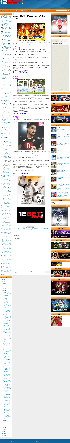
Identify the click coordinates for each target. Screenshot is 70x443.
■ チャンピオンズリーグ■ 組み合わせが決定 (6, 311)
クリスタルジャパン (5, 255)
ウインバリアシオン (7, 251)
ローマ (6, 58)
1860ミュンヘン (7, 224)
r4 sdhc (60, 441)
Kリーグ (7, 240)
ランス (4, 209)
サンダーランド (6, 116)
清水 (20, 229)
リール (8, 173)
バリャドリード (6, 169)
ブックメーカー (5, 19)
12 (3, 283)
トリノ (6, 131)
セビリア (4, 76)
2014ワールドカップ (6, 20)
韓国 (3, 65)
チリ (7, 97)
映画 (2, 274)
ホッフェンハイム (7, 172)
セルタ (10, 146)
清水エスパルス (25, 229)
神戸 (18, 229)
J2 (5, 82)
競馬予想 (9, 115)
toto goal (7, 47)
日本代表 (9, 40)
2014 (3, 433)
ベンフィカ (5, 207)
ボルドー (2, 164)
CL (9, 54)
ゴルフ (4, 108)
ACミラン (3, 48)
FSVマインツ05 (4, 71)
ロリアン (9, 209)
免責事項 (7, 271)
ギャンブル (9, 62)
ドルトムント (4, 43)
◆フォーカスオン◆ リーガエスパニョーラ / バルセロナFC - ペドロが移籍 (7, 383)
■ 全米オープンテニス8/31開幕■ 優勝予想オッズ (6, 322)
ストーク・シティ (7, 123)
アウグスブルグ (6, 134)
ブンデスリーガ (7, 31)
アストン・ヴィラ (7, 111)
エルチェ (9, 120)
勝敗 (9, 82)
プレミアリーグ (22, 10)
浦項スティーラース (4, 221)
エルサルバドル (8, 229)
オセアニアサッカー (4, 252)
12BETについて (9, 10)
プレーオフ (6, 171)
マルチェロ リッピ (4, 236)
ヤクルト (9, 129)
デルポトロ (7, 217)
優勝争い (8, 152)
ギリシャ (4, 126)
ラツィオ (5, 92)
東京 (31, 229)
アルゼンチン (8, 52)
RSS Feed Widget (60, 89)
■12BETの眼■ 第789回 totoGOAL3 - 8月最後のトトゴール (7, 338)
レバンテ (7, 150)
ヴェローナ (7, 157)
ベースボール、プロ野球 (6, 84)
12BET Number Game (42, 441)
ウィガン (4, 206)
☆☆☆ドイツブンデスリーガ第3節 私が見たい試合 (7, 333)
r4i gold (54, 441)
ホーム (2, 10)
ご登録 (15, 10)
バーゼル (5, 187)
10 (3, 287)
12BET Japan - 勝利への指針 (21, 441)
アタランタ (6, 153)
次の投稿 (15, 272)
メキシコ (8, 103)
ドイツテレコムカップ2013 (7, 262)
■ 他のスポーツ (63, 41)
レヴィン (7, 270)
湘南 (10, 133)
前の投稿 (47, 272)
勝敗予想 (4, 16)
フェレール (4, 266)
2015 (3, 281)
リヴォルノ (8, 220)
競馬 (4, 120)
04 (3, 425)
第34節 (4, 222)
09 (3, 288)
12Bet (19, 228)
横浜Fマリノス (6, 85)
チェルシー (8, 38)
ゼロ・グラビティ (5, 258)
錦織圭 (6, 77)
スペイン (6, 73)
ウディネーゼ (3, 135)
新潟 (6, 101)
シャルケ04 (5, 96)
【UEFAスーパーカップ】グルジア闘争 (7, 356)
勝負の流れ (8, 74)
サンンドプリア (8, 256)
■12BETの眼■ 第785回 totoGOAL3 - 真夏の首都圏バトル (6, 403)
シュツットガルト (7, 122)
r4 (52, 441)
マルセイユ (5, 124)
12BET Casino (33, 441)
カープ (9, 160)
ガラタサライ (6, 184)
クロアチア (3, 104)
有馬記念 (7, 203)
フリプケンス (9, 266)
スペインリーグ (7, 25)
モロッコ (9, 236)
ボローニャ (8, 199)
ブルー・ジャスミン (5, 267)
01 (3, 431)
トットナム (8, 107)
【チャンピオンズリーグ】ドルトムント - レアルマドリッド (63, 136)
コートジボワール (6, 145)
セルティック (5, 156)
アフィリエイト (38, 10)
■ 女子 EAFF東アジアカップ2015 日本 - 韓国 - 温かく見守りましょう (7, 390)
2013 (3, 435)
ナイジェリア (7, 127)
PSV (1, 198)
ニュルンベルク (6, 179)
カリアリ (9, 154)
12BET (28, 441)
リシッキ (8, 237)
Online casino (3, 225)
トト (39, 228)
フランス (9, 63)
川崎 (29, 229)
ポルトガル (5, 89)
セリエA (9, 24)
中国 (6, 110)
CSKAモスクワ (3, 175)
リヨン (7, 164)
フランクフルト (5, 149)
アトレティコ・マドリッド (6, 46)
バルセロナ (3, 36)
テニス (7, 69)
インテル (2, 62)
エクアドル (4, 160)
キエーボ (9, 176)
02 (3, 429)
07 (3, 420)
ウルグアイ (3, 86)
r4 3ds (58, 441)
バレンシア (5, 112)
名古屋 (10, 110)
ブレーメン (8, 180)
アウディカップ (6, 244)
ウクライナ (6, 198)
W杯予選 (4, 130)
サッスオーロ (4, 146)
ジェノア (2, 118)
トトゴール (43, 228)
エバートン (9, 93)
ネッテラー (30, 10)
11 (3, 285)
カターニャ (6, 168)
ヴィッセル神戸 (30, 228)
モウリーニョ (3, 201)
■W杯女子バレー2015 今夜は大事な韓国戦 (7, 294)
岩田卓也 (4, 239)
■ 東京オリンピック (57, 43)
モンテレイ (3, 237)
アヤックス (3, 213)
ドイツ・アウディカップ (6, 263)
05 (3, 423)
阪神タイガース (7, 143)
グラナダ (9, 138)
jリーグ (25, 228)
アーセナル (6, 42)
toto (9, 48)
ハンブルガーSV (6, 139)
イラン (7, 114)
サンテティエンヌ (4, 161)
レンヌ (4, 183)
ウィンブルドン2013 (7, 214)
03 (3, 427)
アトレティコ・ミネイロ (6, 205)
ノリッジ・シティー (7, 148)
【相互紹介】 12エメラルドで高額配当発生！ (7, 368)
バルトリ (3, 232)
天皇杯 (7, 202)
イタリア (8, 61)
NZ (10, 240)
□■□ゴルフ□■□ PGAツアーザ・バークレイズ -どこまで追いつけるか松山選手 (7, 299)
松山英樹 (5, 119)
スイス (5, 105)
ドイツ (2, 55)
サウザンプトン (7, 88)
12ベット (22, 228)
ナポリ (4, 80)
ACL (1, 153)
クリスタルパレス (7, 95)
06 (3, 422)
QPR (8, 165)
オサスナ (5, 176)
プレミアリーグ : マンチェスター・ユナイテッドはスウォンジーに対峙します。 (63, 143)
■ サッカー (55, 41)
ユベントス (3, 50)
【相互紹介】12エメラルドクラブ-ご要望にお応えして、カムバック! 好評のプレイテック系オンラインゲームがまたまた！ (63, 187)
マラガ (3, 173)
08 (3, 290)
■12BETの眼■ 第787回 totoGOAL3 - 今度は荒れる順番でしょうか (6, 362)
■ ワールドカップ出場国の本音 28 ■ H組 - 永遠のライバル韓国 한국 (63, 157)
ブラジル (4, 54)
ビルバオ (3, 129)
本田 (6, 133)
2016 (3, 279)
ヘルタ (2, 141)
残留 (9, 191)
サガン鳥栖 (36, 228)
